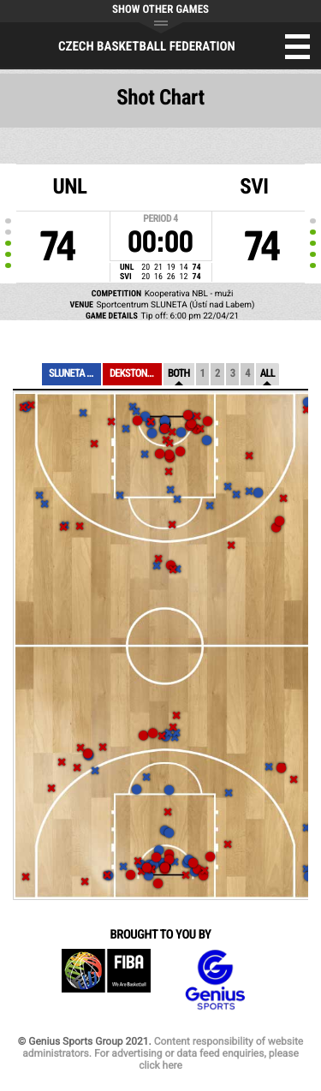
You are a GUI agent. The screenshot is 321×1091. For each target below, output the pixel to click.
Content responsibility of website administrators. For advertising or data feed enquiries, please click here (162, 1053)
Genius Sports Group (214, 980)
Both (179, 373)
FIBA (106, 980)
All (267, 373)
